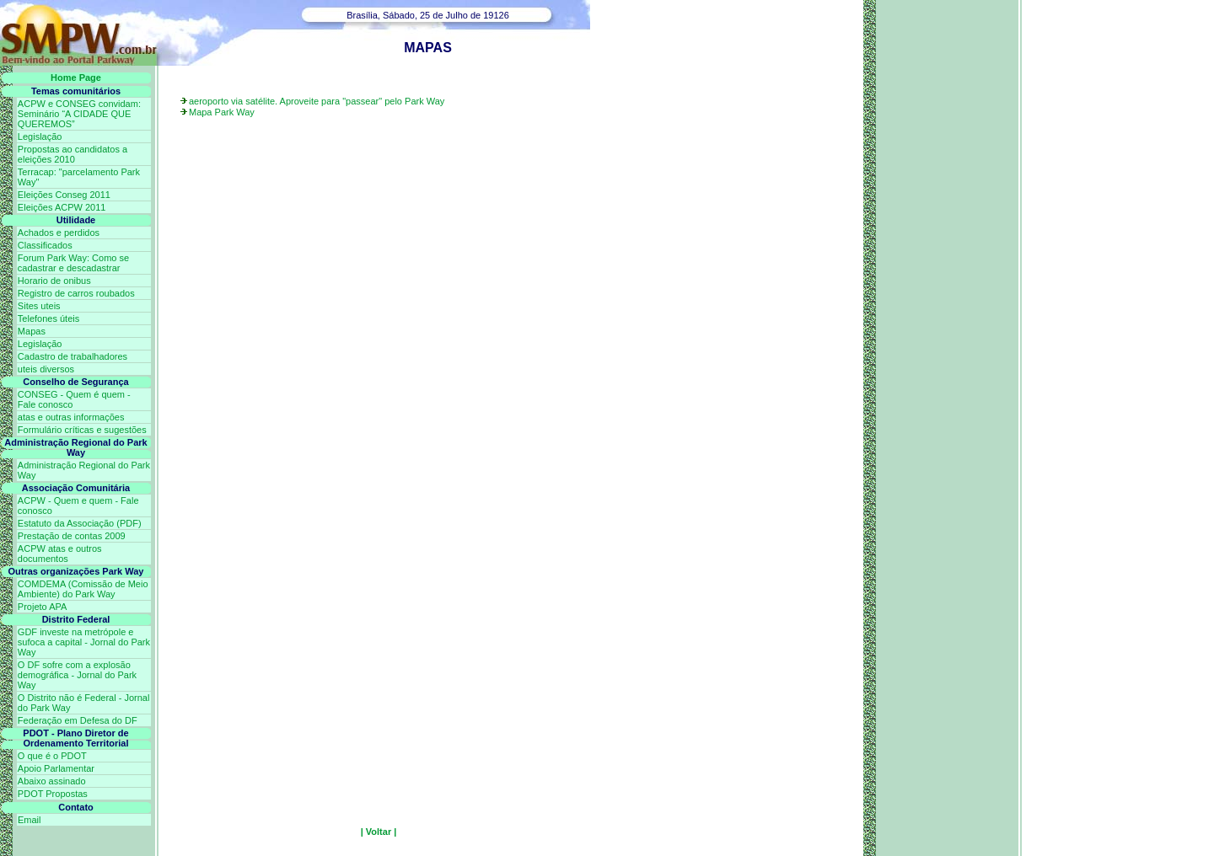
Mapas (32, 331)
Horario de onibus (54, 281)
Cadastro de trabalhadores (72, 356)
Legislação (40, 136)
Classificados (45, 245)
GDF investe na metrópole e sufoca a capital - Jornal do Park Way (84, 642)
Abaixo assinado (52, 781)
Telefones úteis (48, 318)
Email (29, 820)
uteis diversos (46, 369)
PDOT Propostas (53, 794)
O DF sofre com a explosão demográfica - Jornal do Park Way (77, 675)
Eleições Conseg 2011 (64, 195)
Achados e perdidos (58, 232)
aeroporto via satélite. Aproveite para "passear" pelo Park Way (316, 101)
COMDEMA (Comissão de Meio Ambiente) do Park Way (83, 589)
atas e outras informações (71, 417)
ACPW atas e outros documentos (60, 553)
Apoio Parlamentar (56, 768)
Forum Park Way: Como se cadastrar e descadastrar (73, 263)
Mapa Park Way (222, 112)
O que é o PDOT (52, 756)
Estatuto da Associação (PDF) (80, 523)
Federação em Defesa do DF (77, 720)
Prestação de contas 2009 (72, 536)
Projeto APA (42, 607)
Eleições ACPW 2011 (62, 207)
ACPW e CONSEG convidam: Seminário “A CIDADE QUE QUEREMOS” (79, 114)
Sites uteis (39, 306)
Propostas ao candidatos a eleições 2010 (72, 154)
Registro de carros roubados (76, 293)
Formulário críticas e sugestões (82, 430)
